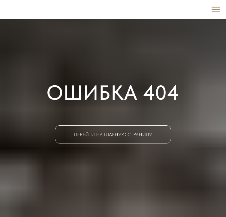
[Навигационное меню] (216, 10)
